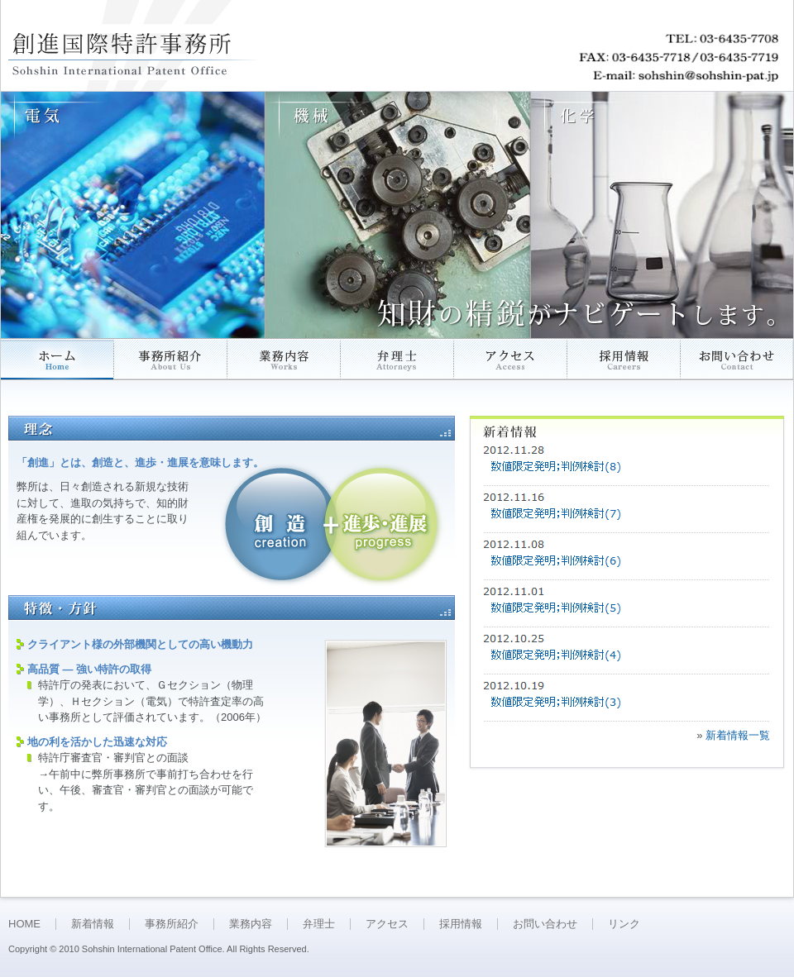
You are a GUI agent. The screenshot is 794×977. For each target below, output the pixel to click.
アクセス (387, 923)
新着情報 (92, 923)
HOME (24, 923)
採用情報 (460, 923)
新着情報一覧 (738, 735)
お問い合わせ (545, 923)
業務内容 (250, 923)
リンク (624, 923)
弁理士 (319, 923)
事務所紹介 (171, 923)
